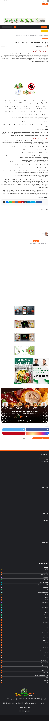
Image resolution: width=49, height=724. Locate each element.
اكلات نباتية (24, 593)
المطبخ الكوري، (24, 608)
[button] (45, 4)
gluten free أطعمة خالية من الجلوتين (24, 678)
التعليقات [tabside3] (8, 441)
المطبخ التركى (24, 603)
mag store (24, 683)
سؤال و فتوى (24, 631)
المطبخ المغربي (24, 611)
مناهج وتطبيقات (24, 661)
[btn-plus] (5, 48)
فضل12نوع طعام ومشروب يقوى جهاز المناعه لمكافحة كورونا (34, 125)
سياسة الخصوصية (13, 720)
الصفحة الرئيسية (44, 36)
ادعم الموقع (2, 720)
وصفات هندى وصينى (24, 673)
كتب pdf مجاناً (24, 638)
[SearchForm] (2, 27)
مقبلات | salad (24, 658)
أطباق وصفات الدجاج (24, 585)
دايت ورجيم (24, 626)
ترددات (24, 621)
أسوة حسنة (24, 580)
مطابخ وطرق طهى (24, 643)
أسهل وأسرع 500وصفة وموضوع (24, 578)
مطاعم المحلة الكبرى (24, 653)
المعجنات (24, 616)
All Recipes (24, 676)
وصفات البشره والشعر (24, 666)
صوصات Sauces (24, 636)
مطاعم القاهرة (24, 651)
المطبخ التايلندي (24, 601)
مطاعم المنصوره (24, 656)
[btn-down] (3, 48)
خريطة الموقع (7, 720)
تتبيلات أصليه (24, 618)
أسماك (24, 575)
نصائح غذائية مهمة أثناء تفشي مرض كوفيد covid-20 (23, 36)
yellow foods (24, 686)
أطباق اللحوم (24, 583)
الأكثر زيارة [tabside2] (24, 441)
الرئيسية (30, 720)
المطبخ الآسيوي (24, 598)
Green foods (24, 681)
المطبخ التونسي (24, 606)
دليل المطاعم (24, 628)
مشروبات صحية (24, 641)
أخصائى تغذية (24, 573)
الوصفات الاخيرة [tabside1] (41, 441)
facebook (39, 205)
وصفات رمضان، (24, 668)
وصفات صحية (24, 671)
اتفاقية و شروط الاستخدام (24, 720)
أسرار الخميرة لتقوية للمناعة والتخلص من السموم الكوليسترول (32, 163)
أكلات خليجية (24, 591)
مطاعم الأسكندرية (24, 646)
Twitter (33, 205)
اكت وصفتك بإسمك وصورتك (24, 588)
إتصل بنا (17, 720)
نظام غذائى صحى (36, 36)
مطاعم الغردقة (24, 648)
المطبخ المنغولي (24, 613)
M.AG (41, 236)
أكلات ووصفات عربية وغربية (24, 595)
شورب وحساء (24, 633)
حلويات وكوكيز (24, 623)
